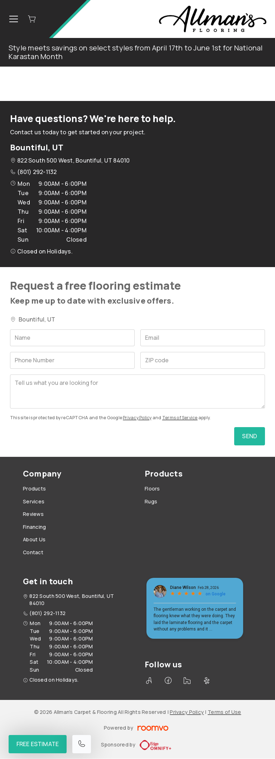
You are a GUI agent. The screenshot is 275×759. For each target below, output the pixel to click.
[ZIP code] (202, 360)
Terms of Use (224, 712)
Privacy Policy (137, 418)
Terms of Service (180, 418)
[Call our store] (81, 744)
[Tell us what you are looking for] (137, 391)
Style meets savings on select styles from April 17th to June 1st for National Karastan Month (135, 52)
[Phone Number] (72, 360)
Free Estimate (37, 744)
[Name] (72, 337)
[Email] (202, 337)
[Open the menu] (14, 19)
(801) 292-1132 (37, 172)
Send (249, 436)
